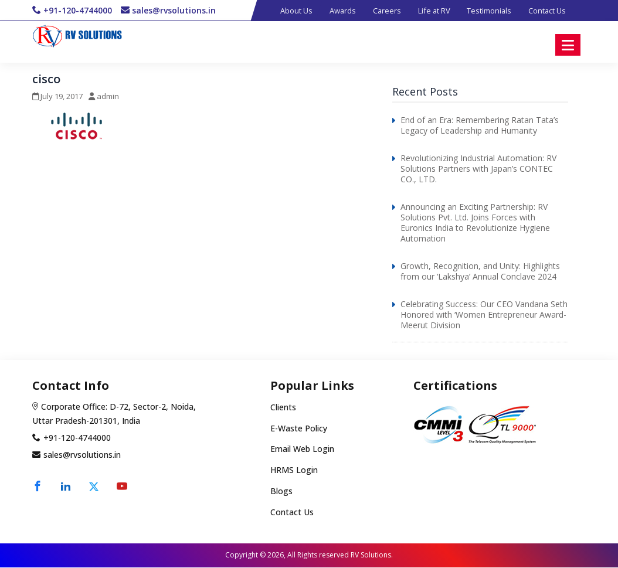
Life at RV (431, 10)
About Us (290, 10)
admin (108, 96)
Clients (283, 408)
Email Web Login (302, 449)
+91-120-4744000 (77, 10)
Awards (337, 10)
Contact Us (547, 10)
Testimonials (487, 10)
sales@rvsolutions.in (174, 10)
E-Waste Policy (298, 428)
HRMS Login (294, 471)
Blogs (281, 492)
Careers (382, 10)
